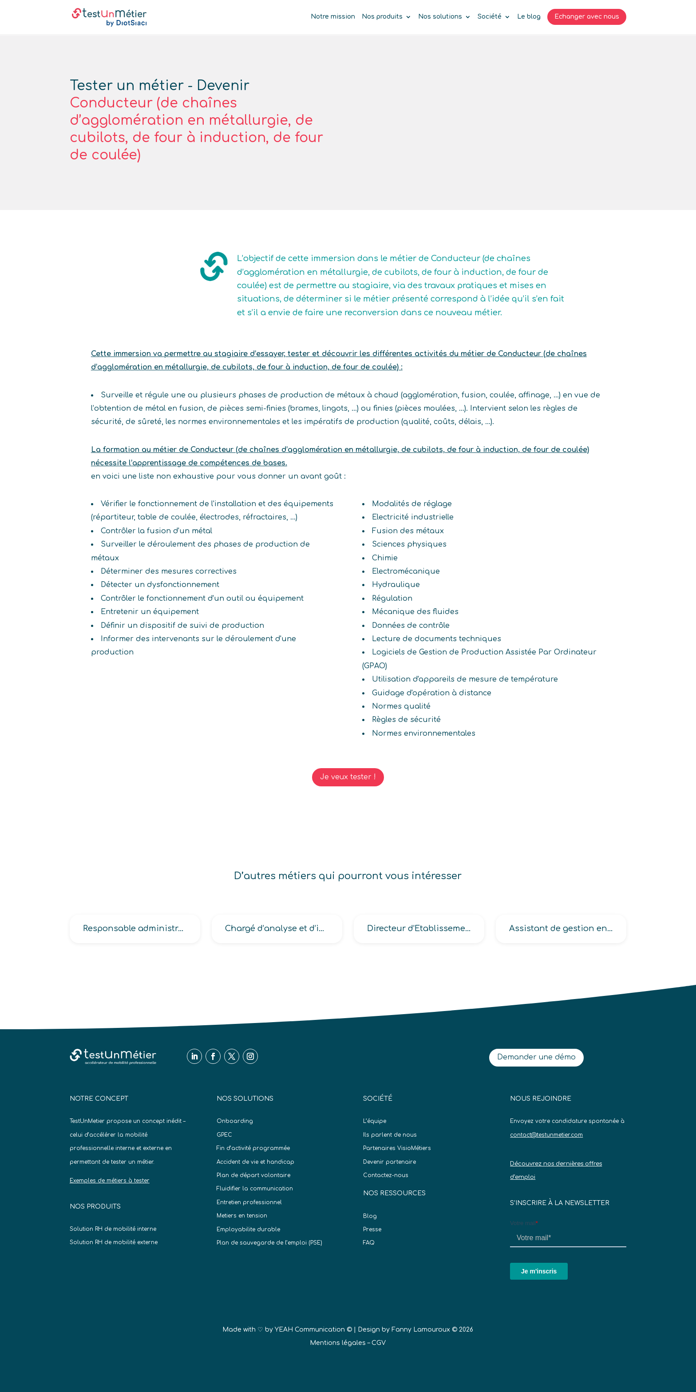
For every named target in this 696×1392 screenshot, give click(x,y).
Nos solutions (440, 17)
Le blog (529, 17)
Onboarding (235, 1121)
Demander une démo (536, 1057)
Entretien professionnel (249, 1202)
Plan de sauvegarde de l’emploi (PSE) (269, 1243)
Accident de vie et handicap (255, 1162)
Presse (372, 1229)
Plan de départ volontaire (253, 1175)
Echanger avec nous (586, 16)
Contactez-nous (385, 1175)
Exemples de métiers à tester (110, 1181)
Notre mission (333, 17)
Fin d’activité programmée (253, 1148)
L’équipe (374, 1121)
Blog (370, 1216)
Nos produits (382, 17)
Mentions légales (338, 1343)
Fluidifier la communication (255, 1189)
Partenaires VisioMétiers (397, 1148)
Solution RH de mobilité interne (113, 1229)
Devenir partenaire (389, 1162)
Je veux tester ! (348, 777)
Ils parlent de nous (390, 1135)
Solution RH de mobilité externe (114, 1242)
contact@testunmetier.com (546, 1135)
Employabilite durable (248, 1229)
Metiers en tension (242, 1216)
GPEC (224, 1135)
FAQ (369, 1243)
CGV (379, 1343)
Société (490, 17)
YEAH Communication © (313, 1329)
